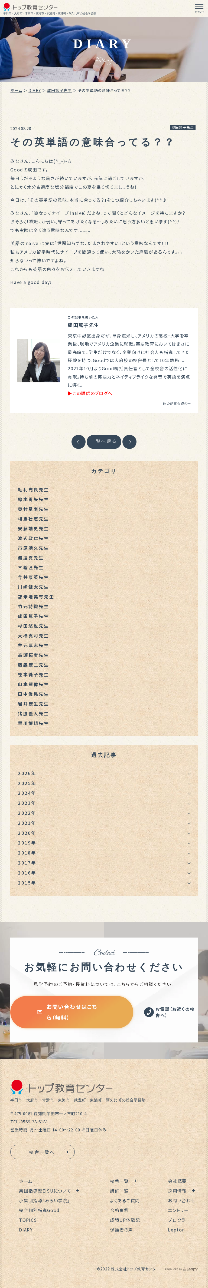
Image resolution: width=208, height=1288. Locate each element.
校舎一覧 (119, 1181)
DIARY (34, 90)
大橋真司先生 (33, 635)
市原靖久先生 (33, 548)
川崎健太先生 (33, 587)
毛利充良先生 (33, 489)
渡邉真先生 (31, 557)
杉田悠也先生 (33, 626)
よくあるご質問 (125, 1200)
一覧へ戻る (104, 441)
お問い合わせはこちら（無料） (67, 1012)
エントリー (178, 1210)
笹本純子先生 (33, 674)
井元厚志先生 (33, 645)
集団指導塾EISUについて (45, 1190)
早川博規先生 (33, 723)
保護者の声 (121, 1229)
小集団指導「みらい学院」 (44, 1200)
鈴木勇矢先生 (33, 499)
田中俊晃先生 (33, 694)
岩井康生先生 (33, 703)
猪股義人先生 (33, 713)
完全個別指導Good (39, 1210)
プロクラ (176, 1220)
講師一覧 (119, 1190)
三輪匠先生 (31, 567)
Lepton (176, 1229)
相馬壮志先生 (33, 518)
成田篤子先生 (59, 90)
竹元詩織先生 (33, 606)
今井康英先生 (33, 577)
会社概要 (177, 1181)
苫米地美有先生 (36, 596)
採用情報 (177, 1190)
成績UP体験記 (125, 1220)
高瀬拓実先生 (33, 655)
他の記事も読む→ (177, 403)
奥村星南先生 (33, 509)
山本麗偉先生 (33, 684)
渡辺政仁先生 (33, 538)
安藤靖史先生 (33, 528)
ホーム (16, 90)
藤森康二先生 (33, 664)
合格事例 (119, 1210)
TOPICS (28, 1220)
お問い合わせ (181, 1200)
